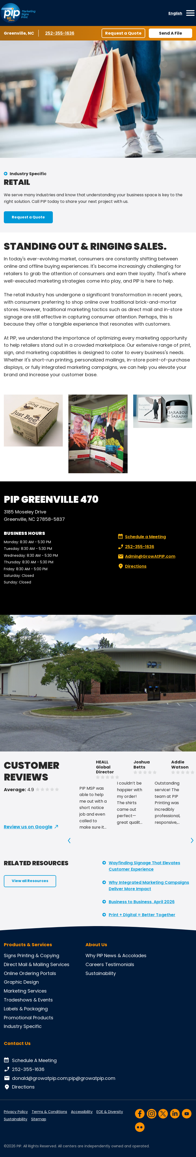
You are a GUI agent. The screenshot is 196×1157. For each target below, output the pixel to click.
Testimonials (119, 964)
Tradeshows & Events (28, 1000)
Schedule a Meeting (142, 537)
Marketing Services (25, 991)
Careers (94, 964)
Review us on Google (28, 827)
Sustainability (100, 973)
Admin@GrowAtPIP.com (146, 556)
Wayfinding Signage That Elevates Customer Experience (144, 866)
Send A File (170, 33)
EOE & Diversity (109, 1111)
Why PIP (94, 955)
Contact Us (17, 1043)
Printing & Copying (38, 955)
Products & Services (28, 944)
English (175, 13)
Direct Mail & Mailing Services (36, 964)
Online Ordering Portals (30, 973)
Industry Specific (28, 174)
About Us (96, 944)
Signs (10, 955)
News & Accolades (125, 955)
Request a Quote (123, 33)
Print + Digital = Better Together (142, 915)
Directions (131, 566)
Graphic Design (21, 982)
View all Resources (30, 880)
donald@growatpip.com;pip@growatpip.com (59, 1078)
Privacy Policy (16, 1111)
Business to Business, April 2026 (142, 902)
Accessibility (82, 1111)
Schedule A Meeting (30, 1060)
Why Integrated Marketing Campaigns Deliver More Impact (149, 886)
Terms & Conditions (49, 1111)
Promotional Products (28, 1017)
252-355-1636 (60, 33)
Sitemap (38, 1119)
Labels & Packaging (26, 1009)
